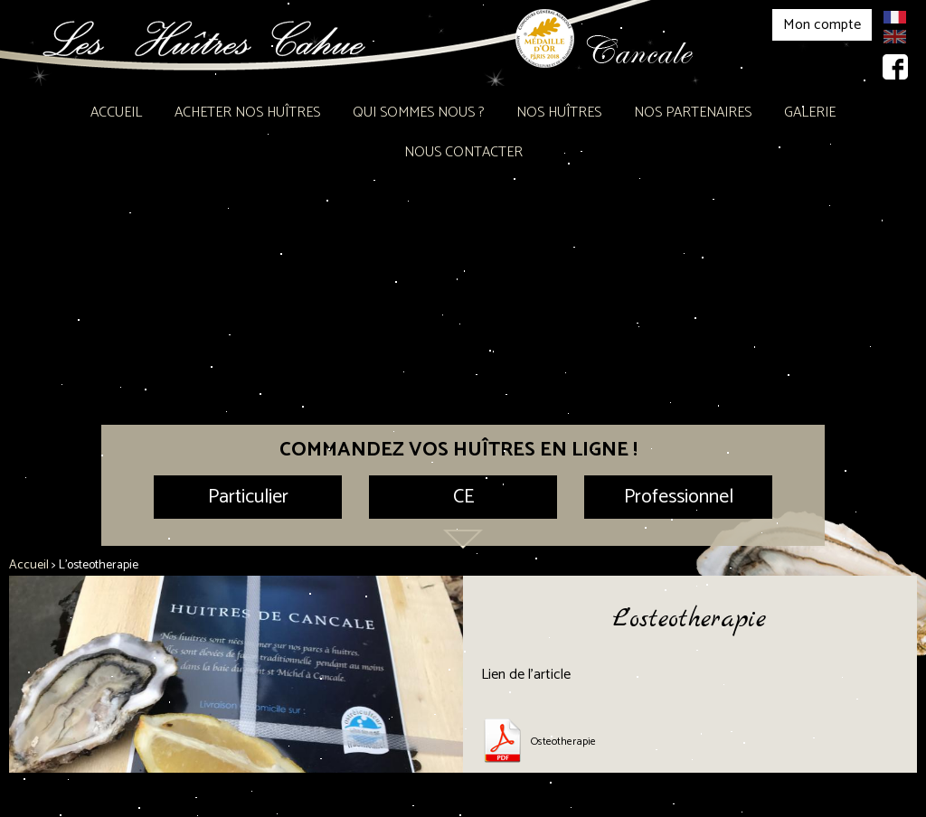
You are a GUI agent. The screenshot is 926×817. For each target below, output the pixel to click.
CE (463, 497)
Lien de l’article (526, 674)
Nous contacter (463, 152)
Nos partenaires (692, 112)
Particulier (248, 497)
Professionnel (678, 497)
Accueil (116, 112)
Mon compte (822, 25)
